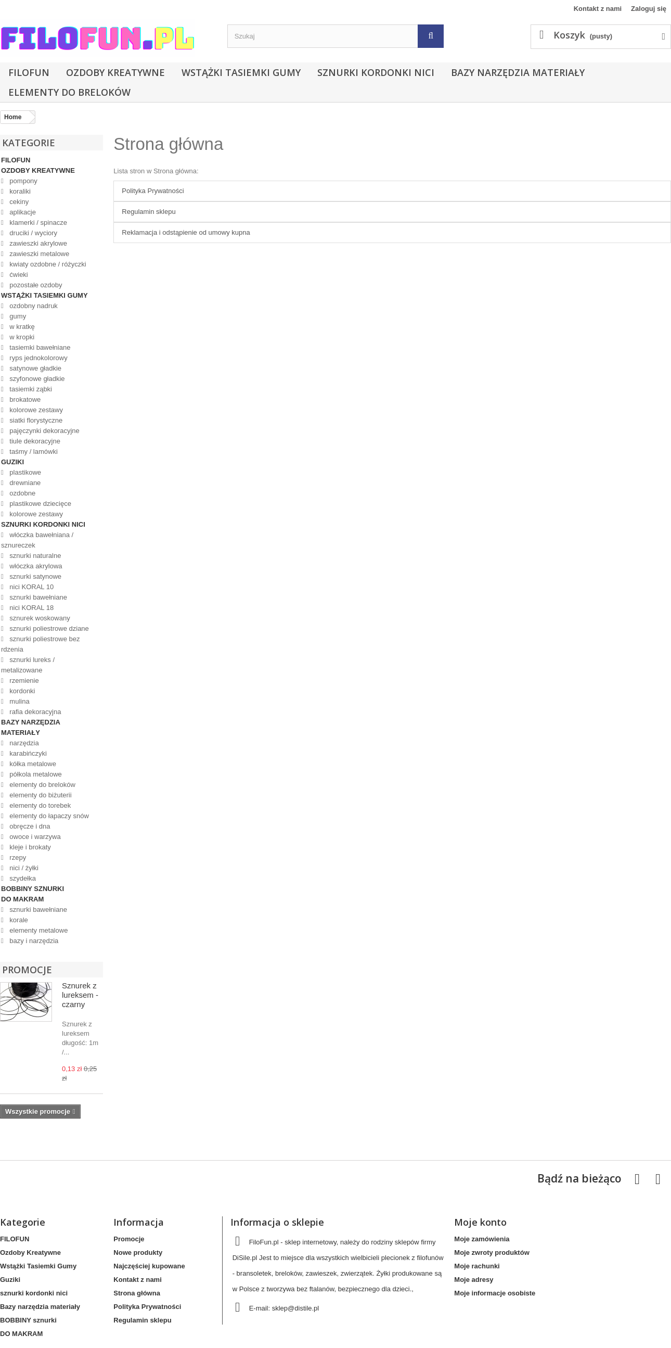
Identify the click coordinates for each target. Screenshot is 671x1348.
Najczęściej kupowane (149, 1266)
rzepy (17, 857)
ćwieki (18, 274)
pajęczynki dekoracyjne (44, 431)
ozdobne (22, 493)
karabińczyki (27, 753)
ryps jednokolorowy (38, 358)
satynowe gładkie (34, 368)
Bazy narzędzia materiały (518, 72)
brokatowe (24, 399)
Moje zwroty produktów (491, 1252)
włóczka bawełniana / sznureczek (37, 540)
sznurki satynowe (34, 576)
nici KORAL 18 (31, 608)
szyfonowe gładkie (36, 379)
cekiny (18, 202)
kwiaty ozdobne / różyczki (47, 264)
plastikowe (24, 472)
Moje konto (480, 1222)
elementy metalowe (38, 930)
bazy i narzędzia (33, 941)
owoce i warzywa (34, 837)
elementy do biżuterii (40, 795)
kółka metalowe (32, 764)
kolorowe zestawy (35, 410)
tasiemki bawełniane (39, 347)
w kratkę (21, 326)
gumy (17, 316)
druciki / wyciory (32, 233)
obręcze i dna (29, 826)
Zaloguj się (648, 8)
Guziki (12, 462)
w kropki (21, 337)
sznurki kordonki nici (375, 72)
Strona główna (168, 144)
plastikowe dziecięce (39, 503)
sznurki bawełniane (37, 597)
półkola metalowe (35, 774)
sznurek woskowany (39, 618)
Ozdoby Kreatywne (115, 72)
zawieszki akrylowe (37, 243)
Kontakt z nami (598, 8)
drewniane (24, 483)
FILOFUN (28, 72)
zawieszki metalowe (39, 254)
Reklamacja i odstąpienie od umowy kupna (186, 232)
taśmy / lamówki (33, 451)
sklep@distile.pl (295, 1308)
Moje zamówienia (481, 1239)
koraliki (19, 191)
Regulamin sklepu (148, 211)
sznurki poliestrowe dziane (48, 628)
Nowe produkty (137, 1252)
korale (18, 920)
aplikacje (22, 212)
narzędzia (23, 743)
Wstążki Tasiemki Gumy (241, 72)
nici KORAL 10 (31, 587)
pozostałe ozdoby (35, 285)
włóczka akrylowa (35, 566)
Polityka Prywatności (153, 191)
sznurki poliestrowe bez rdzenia (40, 644)
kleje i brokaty (29, 847)
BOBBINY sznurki (32, 889)
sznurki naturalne (34, 555)
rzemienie (23, 680)
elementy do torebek (39, 805)
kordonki (21, 691)
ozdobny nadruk (33, 306)
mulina (19, 701)
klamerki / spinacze (37, 222)
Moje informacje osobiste (494, 1293)
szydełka (22, 878)
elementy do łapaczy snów (48, 816)
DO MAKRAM (22, 899)
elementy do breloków (69, 92)
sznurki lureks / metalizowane (28, 665)
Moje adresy (473, 1279)
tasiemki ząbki (30, 389)
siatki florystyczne (35, 420)
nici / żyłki (23, 868)
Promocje (27, 969)
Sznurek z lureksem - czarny (80, 995)
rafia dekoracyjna (34, 712)
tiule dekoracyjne (34, 441)
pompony (22, 181)
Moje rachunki (476, 1266)
